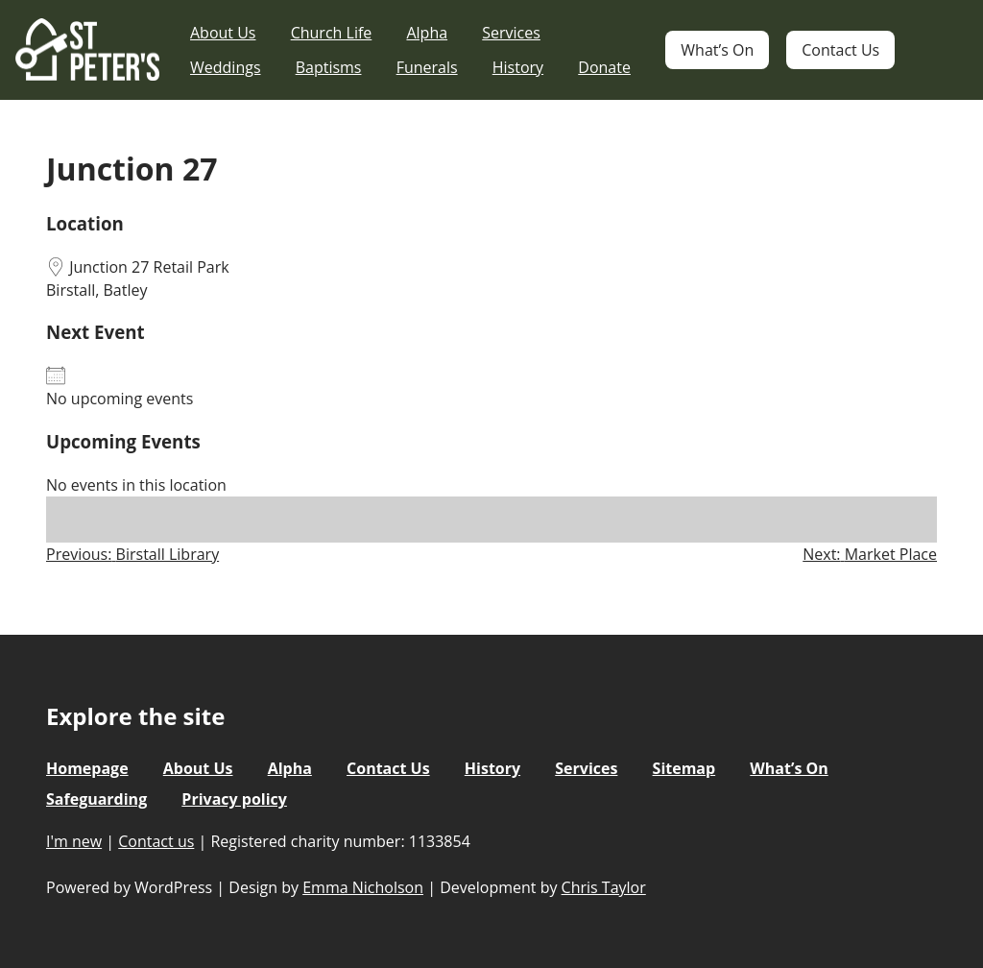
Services (511, 32)
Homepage (87, 768)
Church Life (331, 32)
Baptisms (329, 67)
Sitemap (684, 768)
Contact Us (840, 49)
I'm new (74, 841)
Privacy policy (234, 799)
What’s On (717, 49)
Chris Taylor (604, 887)
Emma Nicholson (362, 887)
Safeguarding (96, 799)
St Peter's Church (87, 50)
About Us (223, 32)
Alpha (426, 32)
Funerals (427, 67)
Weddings (225, 67)
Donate (604, 67)
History (517, 67)
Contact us (156, 841)
